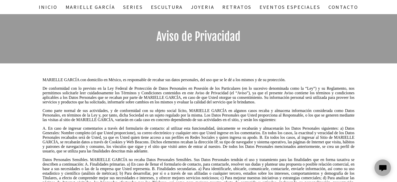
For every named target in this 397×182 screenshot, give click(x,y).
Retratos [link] (236, 7)
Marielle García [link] (90, 7)
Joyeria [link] (202, 7)
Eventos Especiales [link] (290, 7)
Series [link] (133, 7)
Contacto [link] (343, 7)
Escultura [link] (167, 7)
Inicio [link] (48, 7)
